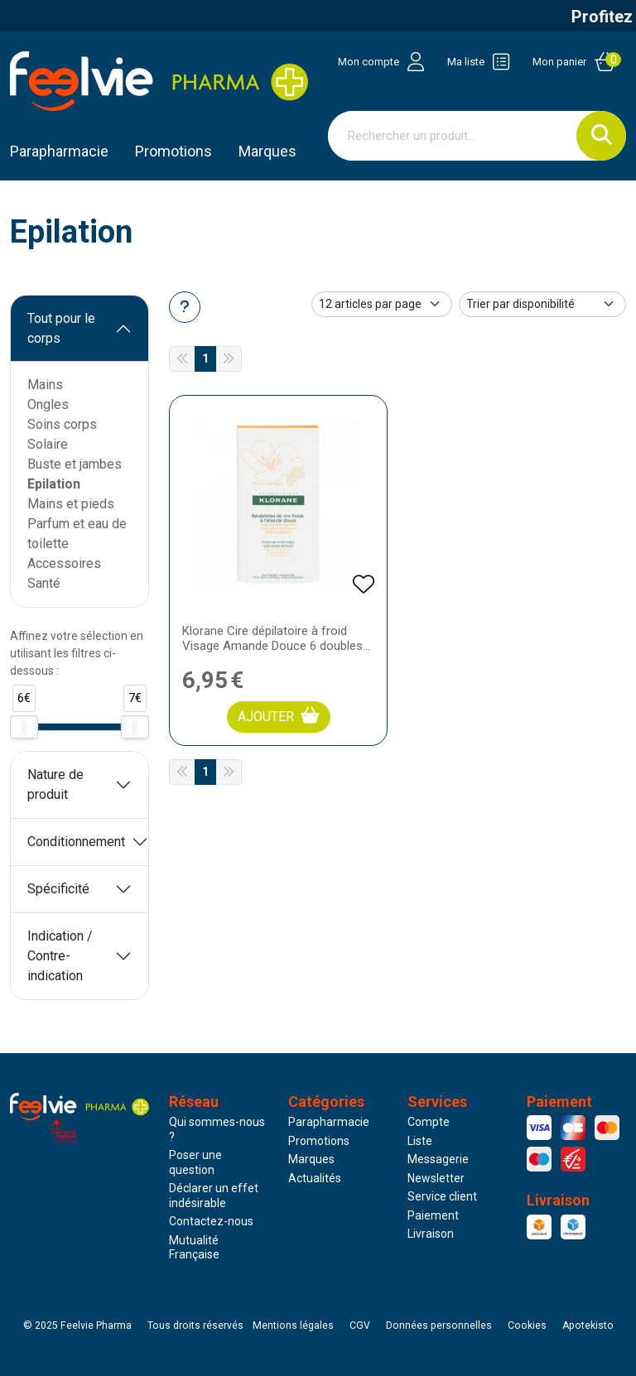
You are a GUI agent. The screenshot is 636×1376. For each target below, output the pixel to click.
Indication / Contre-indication (60, 956)
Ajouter (279, 715)
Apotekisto (588, 1325)
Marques (267, 151)
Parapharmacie (59, 151)
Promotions (318, 1140)
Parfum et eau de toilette (77, 533)
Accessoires (64, 563)
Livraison (430, 1233)
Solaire (47, 444)
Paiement (433, 1215)
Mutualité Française (194, 1248)
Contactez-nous (211, 1221)
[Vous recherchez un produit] (452, 136)
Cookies (527, 1325)
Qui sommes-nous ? (217, 1129)
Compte (428, 1121)
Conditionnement (76, 841)
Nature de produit (55, 784)
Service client (442, 1196)
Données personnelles (439, 1325)
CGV (359, 1325)
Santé (43, 583)
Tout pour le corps (61, 328)
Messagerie (438, 1159)
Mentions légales (293, 1325)
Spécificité (58, 889)
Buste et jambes (74, 464)
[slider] (24, 727)
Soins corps (62, 424)
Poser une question (195, 1162)
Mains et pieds (70, 504)
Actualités (314, 1178)
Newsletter (436, 1178)
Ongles (48, 404)
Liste (419, 1140)
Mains (45, 384)
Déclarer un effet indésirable (213, 1195)
